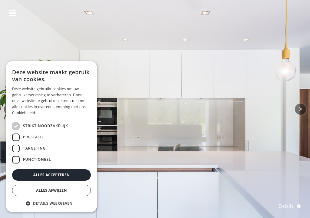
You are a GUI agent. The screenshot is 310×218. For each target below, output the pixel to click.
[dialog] (51, 136)
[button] (51, 203)
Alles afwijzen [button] (51, 190)
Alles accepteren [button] (51, 174)
